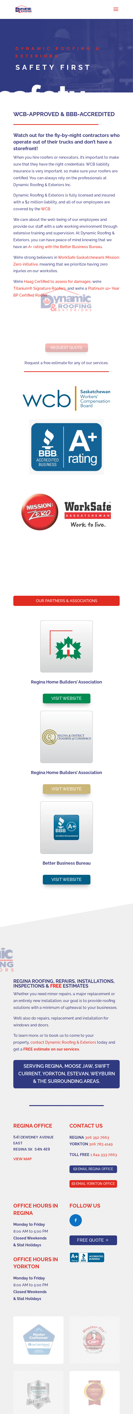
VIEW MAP (22, 1159)
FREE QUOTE (90, 1240)
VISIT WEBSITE (66, 698)
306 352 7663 (97, 1137)
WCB (45, 209)
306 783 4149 (101, 1144)
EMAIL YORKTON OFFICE (95, 1184)
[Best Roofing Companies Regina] (23, 9)
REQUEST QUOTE (66, 347)
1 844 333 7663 (103, 1154)
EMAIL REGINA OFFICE (95, 1169)
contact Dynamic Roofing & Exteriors (63, 1042)
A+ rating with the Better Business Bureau (65, 247)
